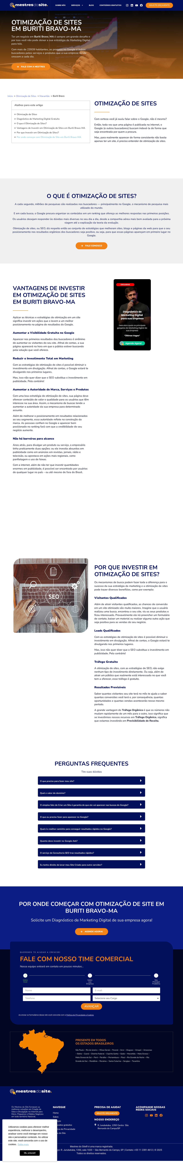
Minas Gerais (105, 1053)
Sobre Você (25, 981)
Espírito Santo (112, 1057)
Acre (122, 1053)
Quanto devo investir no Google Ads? (58, 841)
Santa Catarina (115, 1064)
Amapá (138, 1053)
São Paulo (79, 1053)
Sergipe (126, 1064)
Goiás (122, 1057)
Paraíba (103, 1060)
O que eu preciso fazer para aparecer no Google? (64, 817)
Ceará (86, 1057)
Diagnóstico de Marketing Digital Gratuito (38, 119)
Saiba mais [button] (23, 1144)
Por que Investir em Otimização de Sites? (38, 132)
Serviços (77, 5)
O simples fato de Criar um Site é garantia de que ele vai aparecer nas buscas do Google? (84, 805)
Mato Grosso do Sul (83, 1060)
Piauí (123, 1060)
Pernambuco (113, 1060)
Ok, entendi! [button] (30, 1152)
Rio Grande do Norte (135, 1060)
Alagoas (129, 1053)
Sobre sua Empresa (90, 982)
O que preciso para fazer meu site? (57, 781)
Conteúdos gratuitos (110, 5)
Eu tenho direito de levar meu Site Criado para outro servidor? (71, 864)
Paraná (115, 1053)
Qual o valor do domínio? (52, 793)
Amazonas (147, 1053)
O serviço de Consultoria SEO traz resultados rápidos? (67, 852)
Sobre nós (60, 5)
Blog (91, 5)
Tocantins (136, 1064)
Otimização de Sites (27, 114)
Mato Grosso (143, 1057)
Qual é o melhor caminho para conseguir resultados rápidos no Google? (76, 829)
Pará (96, 1060)
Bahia (79, 1057)
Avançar (91, 1008)
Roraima (103, 1064)
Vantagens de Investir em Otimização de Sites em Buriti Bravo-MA (51, 128)
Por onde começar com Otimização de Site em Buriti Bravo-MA (49, 137)
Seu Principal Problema (156, 982)
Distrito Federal (97, 1057)
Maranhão (131, 1057)
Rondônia (93, 1064)
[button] (91, 780)
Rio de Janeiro (91, 1053)
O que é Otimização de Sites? (32, 123)
